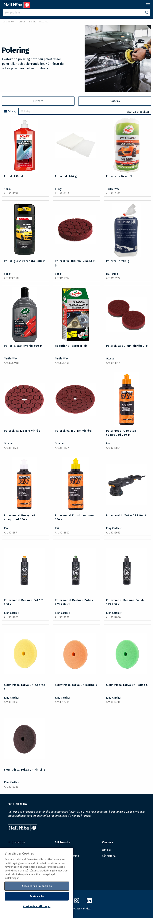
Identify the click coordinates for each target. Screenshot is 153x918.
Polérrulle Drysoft (119, 176)
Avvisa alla (37, 896)
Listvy (25, 111)
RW (108, 443)
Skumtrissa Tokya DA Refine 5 (76, 685)
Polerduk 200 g (66, 176)
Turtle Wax (112, 189)
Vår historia (109, 856)
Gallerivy (10, 111)
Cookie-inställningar (36, 906)
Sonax (7, 189)
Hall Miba (112, 273)
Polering (43, 22)
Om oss (106, 850)
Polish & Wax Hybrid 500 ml (24, 345)
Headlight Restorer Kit (71, 345)
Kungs (59, 189)
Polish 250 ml (13, 176)
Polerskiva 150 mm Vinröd (73, 430)
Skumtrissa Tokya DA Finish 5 (24, 769)
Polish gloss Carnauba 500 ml (25, 261)
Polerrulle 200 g (117, 261)
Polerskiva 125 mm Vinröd (22, 430)
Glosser (111, 358)
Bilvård (32, 22)
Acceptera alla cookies (37, 886)
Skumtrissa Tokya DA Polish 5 (127, 685)
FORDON (21, 22)
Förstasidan (8, 22)
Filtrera (38, 101)
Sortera (115, 101)
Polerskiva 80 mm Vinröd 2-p (127, 345)
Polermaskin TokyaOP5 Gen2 (126, 515)
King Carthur (113, 528)
